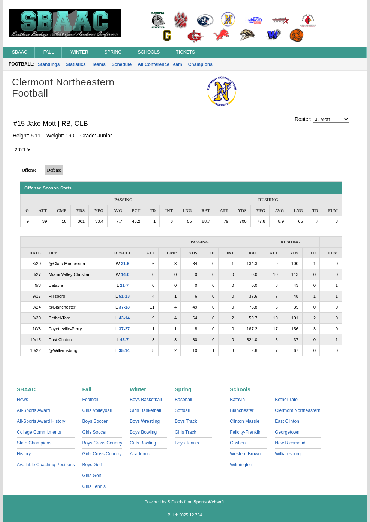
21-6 (125, 263)
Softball (182, 410)
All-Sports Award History (41, 421)
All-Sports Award (33, 410)
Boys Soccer (95, 421)
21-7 (124, 285)
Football (90, 399)
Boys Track (186, 421)
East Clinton (287, 421)
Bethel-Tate (286, 399)
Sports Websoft (208, 502)
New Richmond (290, 443)
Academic (140, 453)
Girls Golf (91, 475)
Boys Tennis (187, 443)
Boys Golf (92, 464)
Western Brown (245, 453)
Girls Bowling (143, 443)
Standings (49, 64)
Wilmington (241, 464)
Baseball (183, 399)
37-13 (124, 307)
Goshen (238, 443)
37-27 (124, 329)
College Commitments (39, 432)
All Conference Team (160, 64)
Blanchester (241, 410)
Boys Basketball (146, 399)
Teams (99, 64)
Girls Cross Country (102, 453)
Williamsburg (288, 453)
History (24, 453)
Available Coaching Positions (46, 464)
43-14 (124, 318)
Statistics (75, 64)
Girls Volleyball (97, 410)
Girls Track (185, 432)
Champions (200, 64)
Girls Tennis (94, 486)
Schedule (122, 64)
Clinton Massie (244, 421)
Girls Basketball (145, 410)
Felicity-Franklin (245, 432)
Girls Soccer (94, 432)
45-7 (124, 339)
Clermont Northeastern (297, 410)
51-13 (124, 296)
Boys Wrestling (145, 421)
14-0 (125, 274)
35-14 (124, 350)
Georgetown (287, 432)
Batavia (237, 399)
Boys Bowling (143, 432)
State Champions (34, 443)
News (22, 399)
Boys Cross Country (102, 443)
